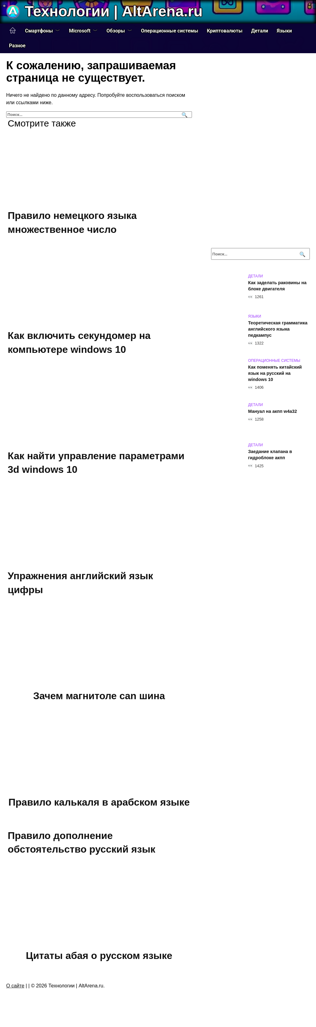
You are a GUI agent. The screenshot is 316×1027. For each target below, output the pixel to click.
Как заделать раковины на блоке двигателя (277, 285)
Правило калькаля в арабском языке (98, 802)
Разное (17, 46)
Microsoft (79, 31)
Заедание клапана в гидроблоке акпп (270, 454)
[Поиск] (184, 114)
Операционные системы (169, 31)
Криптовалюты (224, 31)
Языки (284, 31)
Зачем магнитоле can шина (99, 696)
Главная (13, 31)
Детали (259, 31)
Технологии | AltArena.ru (113, 11)
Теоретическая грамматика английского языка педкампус (277, 329)
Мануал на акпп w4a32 (272, 411)
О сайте (15, 985)
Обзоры (115, 31)
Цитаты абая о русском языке (99, 955)
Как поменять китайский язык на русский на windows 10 (275, 373)
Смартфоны (39, 31)
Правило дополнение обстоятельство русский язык (81, 842)
